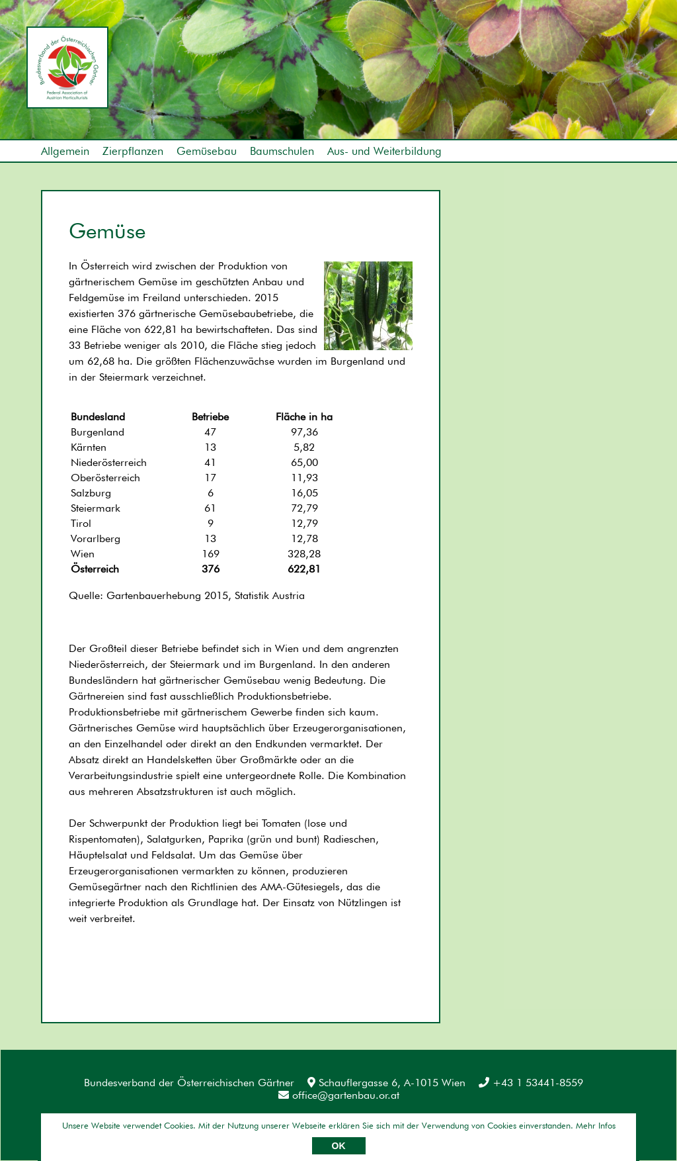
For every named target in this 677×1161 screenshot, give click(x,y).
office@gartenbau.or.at (338, 1095)
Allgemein (65, 151)
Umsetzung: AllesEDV (601, 1126)
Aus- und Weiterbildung (384, 151)
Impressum (67, 1127)
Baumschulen (282, 151)
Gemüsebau (207, 151)
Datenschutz (144, 1127)
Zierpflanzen (132, 151)
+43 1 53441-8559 (531, 1082)
